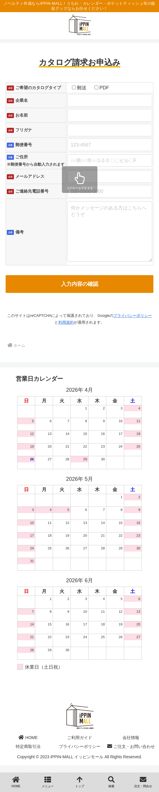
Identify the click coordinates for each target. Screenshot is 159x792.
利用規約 (66, 334)
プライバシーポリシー (132, 327)
